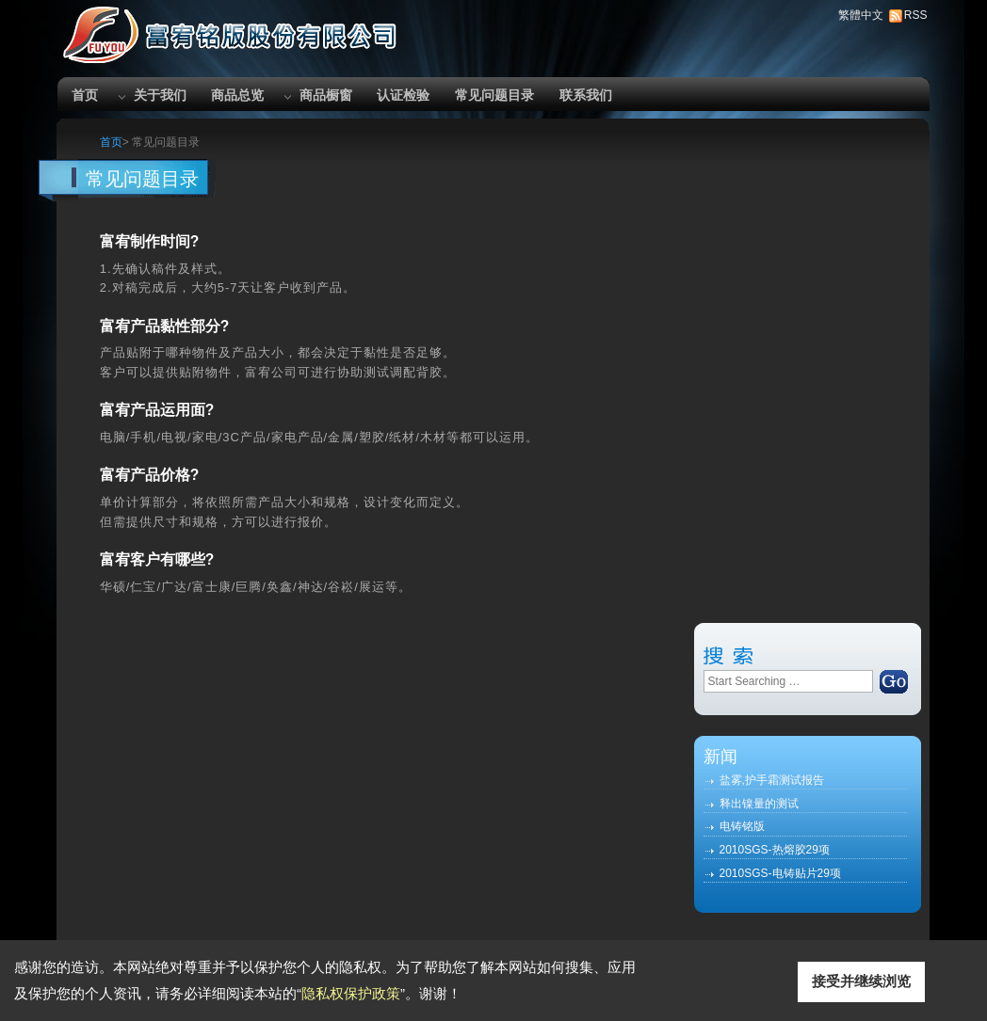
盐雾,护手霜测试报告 (772, 780)
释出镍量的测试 (759, 803)
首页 (85, 95)
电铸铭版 (742, 826)
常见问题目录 (494, 95)
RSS (916, 15)
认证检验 (403, 95)
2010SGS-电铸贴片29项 (780, 873)
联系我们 (585, 95)
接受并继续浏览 (861, 981)
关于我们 (160, 95)
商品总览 (237, 95)
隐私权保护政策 (350, 993)
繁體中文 (860, 15)
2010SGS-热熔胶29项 (775, 849)
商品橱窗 (325, 95)
